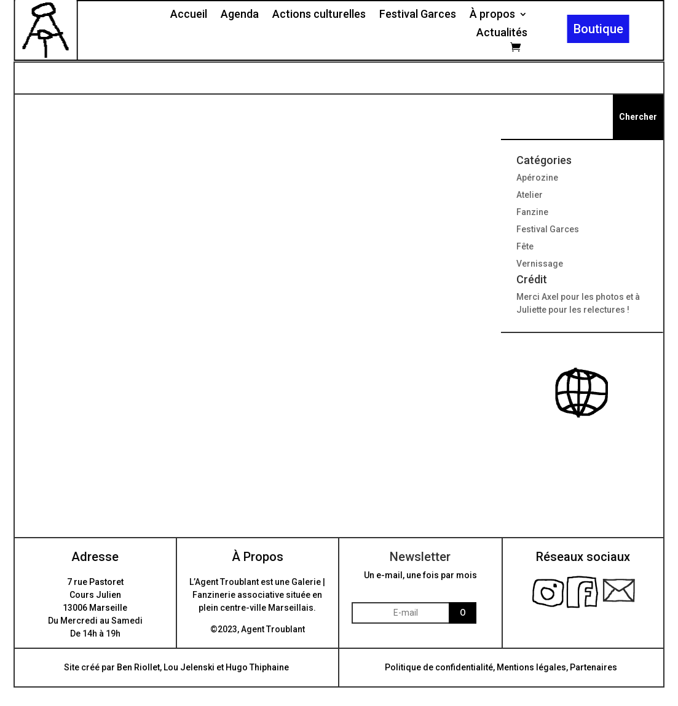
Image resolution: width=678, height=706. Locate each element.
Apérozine (537, 177)
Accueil (188, 15)
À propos (492, 15)
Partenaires (593, 667)
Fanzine (532, 212)
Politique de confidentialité (439, 667)
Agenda (240, 15)
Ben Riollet (138, 667)
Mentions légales (531, 667)
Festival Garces (417, 15)
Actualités (501, 33)
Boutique (598, 29)
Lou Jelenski (189, 667)
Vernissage (539, 264)
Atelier (529, 195)
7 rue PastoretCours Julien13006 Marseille (95, 595)
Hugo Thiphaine (257, 667)
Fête (525, 246)
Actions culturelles (319, 15)
